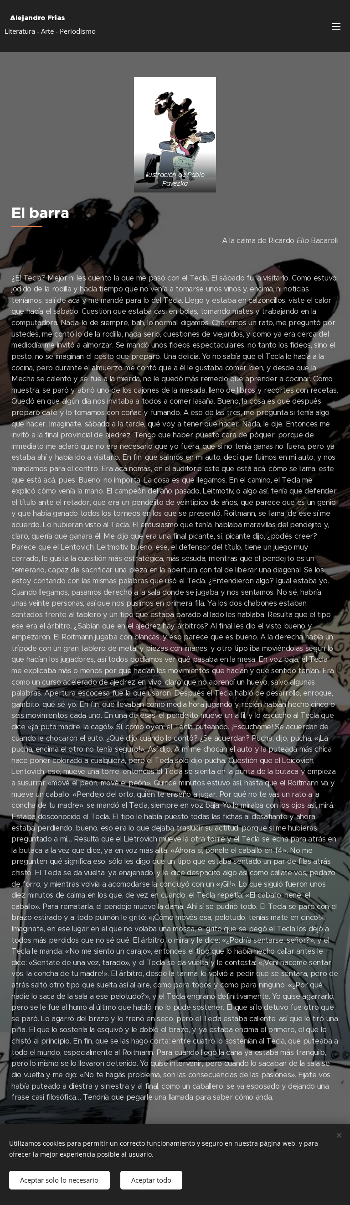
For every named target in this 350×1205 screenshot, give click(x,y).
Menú (336, 26)
